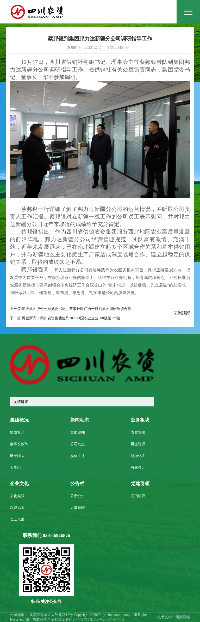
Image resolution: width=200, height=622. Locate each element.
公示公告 (77, 496)
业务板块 (140, 420)
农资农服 (138, 433)
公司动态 (77, 444)
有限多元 (138, 468)
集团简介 (17, 433)
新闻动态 (79, 420)
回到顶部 (181, 313)
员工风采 (17, 520)
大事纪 (15, 468)
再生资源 (138, 444)
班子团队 (17, 456)
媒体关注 (77, 456)
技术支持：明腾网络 (173, 617)
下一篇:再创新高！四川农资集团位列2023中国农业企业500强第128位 (65, 318)
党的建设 (138, 496)
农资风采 (17, 508)
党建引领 (140, 483)
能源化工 (138, 456)
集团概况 (19, 420)
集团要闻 (77, 433)
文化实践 (17, 496)
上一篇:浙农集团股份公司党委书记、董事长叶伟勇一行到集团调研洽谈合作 (70, 309)
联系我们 (46, 535)
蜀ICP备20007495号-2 (107, 620)
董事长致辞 (19, 444)
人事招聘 (77, 508)
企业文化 (19, 483)
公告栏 (77, 483)
